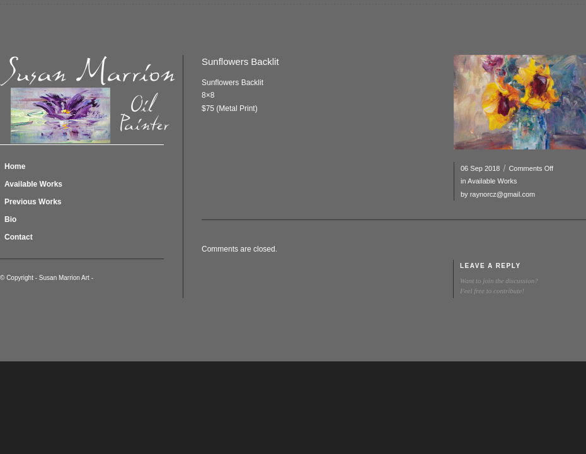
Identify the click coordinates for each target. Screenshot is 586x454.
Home (14, 166)
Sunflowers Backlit (240, 61)
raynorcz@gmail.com (502, 194)
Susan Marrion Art (64, 277)
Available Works (492, 181)
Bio (10, 219)
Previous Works (32, 201)
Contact (18, 237)
